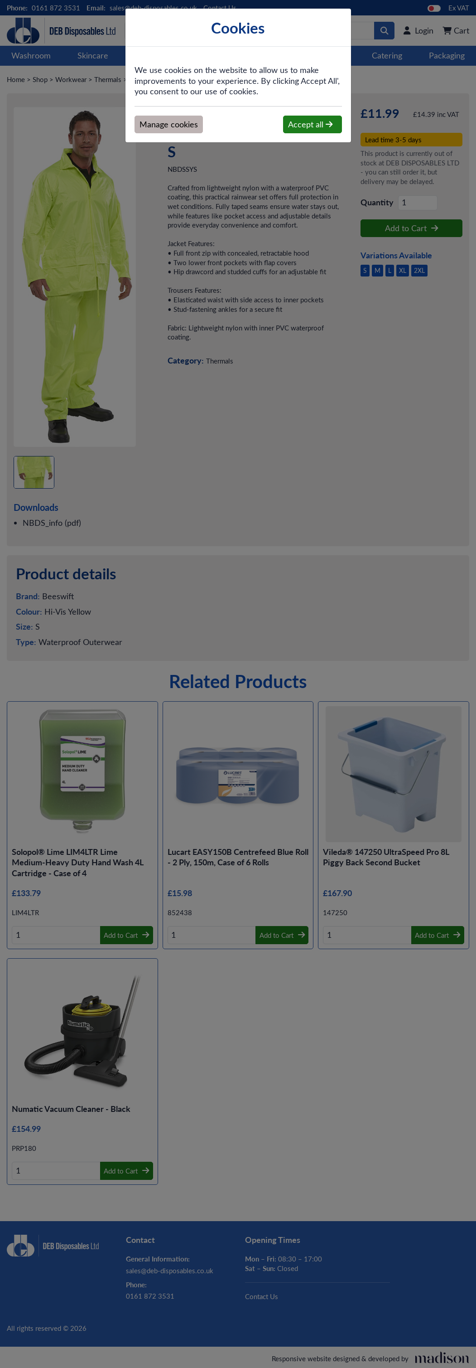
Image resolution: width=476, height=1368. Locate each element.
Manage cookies (168, 124)
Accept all (310, 124)
